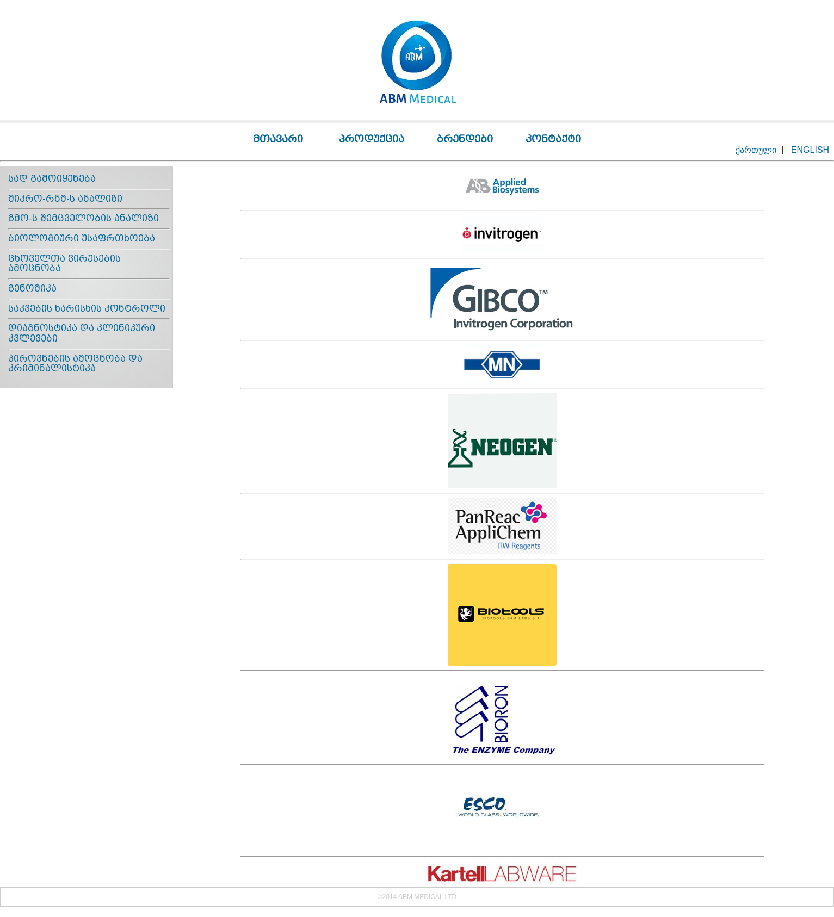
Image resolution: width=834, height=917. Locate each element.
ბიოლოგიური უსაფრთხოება (81, 238)
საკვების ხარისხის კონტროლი (86, 308)
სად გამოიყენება (52, 179)
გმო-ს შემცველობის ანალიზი (83, 218)
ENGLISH (810, 149)
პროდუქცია (371, 139)
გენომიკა (32, 288)
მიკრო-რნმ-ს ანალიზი (65, 199)
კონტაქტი (553, 139)
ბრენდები (465, 139)
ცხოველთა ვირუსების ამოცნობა (64, 263)
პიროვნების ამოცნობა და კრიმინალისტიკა (75, 364)
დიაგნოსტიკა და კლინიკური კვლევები (81, 333)
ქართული (756, 149)
